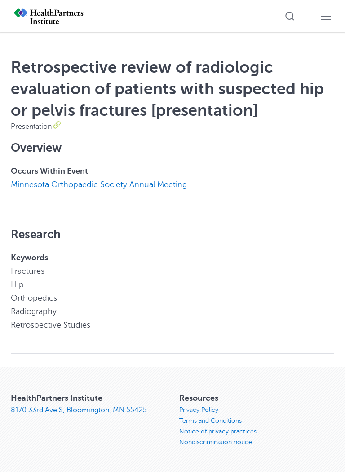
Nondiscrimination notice (215, 442)
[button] (289, 16)
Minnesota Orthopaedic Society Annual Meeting (99, 184)
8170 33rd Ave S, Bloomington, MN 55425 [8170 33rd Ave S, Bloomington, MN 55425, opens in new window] (79, 410)
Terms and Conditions (210, 420)
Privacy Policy (198, 409)
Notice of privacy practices (218, 431)
